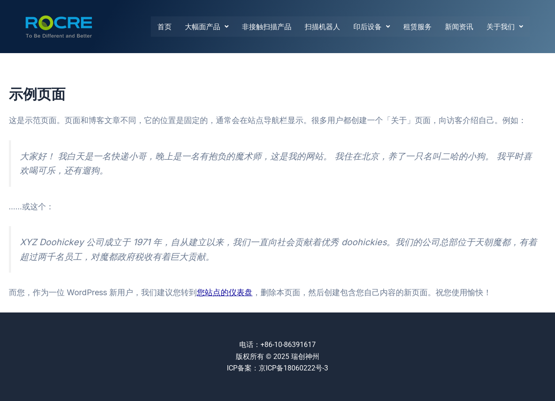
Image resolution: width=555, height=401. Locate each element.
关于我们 (504, 26)
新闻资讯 (459, 26)
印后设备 (371, 26)
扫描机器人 (322, 26)
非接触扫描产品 (266, 26)
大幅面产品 (207, 26)
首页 (164, 26)
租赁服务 (417, 26)
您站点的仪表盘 (225, 292)
